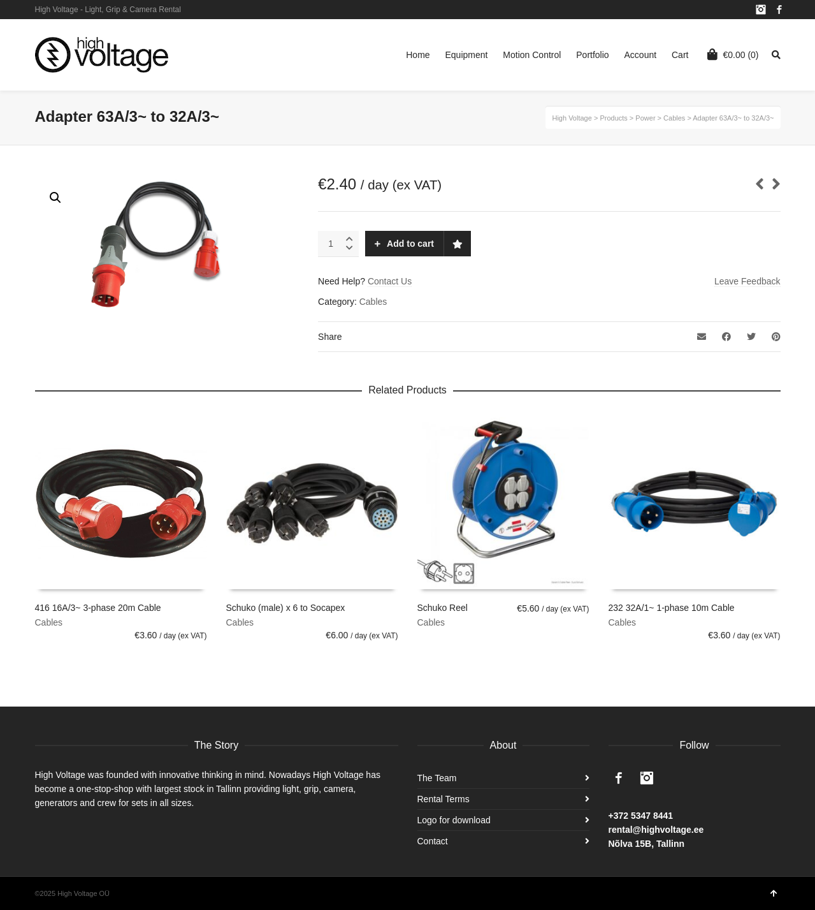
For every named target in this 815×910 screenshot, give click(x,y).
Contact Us (390, 281)
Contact (432, 841)
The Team (437, 778)
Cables (373, 302)
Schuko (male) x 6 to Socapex (285, 608)
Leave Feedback (747, 281)
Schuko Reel (442, 608)
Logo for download (454, 820)
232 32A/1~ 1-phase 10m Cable (672, 608)
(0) (732, 54)
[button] (55, 197)
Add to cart (410, 244)
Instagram (760, 9)
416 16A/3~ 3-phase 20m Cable (98, 608)
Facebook (779, 9)
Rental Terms (443, 799)
